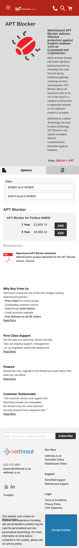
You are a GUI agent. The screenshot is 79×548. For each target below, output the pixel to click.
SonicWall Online (54, 459)
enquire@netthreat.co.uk (17, 468)
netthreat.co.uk (11, 472)
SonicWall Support (55, 479)
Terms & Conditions (56, 500)
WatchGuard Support (56, 483)
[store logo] (27, 15)
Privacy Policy (53, 504)
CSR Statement (53, 507)
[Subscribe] (65, 436)
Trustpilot (8, 495)
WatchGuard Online (56, 463)
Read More (9, 320)
